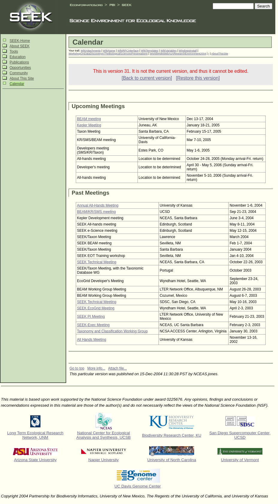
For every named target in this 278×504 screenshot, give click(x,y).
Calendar (17, 84)
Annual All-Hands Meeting (97, 205)
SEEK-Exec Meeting (93, 325)
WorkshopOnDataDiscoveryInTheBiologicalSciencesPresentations (108, 53)
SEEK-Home (20, 41)
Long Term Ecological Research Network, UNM (35, 435)
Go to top (77, 368)
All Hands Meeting (91, 339)
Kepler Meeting (89, 125)
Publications (19, 62)
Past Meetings (90, 193)
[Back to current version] (147, 78)
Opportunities (20, 68)
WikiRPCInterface (128, 50)
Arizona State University (35, 460)
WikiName (109, 50)
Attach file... (117, 368)
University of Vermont (240, 460)
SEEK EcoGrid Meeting (95, 308)
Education (17, 57)
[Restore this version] (198, 78)
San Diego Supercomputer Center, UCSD (240, 435)
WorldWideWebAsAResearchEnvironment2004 (178, 53)
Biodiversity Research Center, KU (171, 435)
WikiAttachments (91, 50)
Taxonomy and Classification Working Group (112, 331)
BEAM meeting (89, 119)
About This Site (22, 78)
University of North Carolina (171, 460)
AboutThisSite (219, 53)
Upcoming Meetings (98, 106)
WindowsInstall (188, 50)
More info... (96, 368)
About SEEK (20, 46)
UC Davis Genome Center (137, 486)
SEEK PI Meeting (91, 316)
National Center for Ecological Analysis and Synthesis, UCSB (103, 435)
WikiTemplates (149, 50)
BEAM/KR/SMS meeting (96, 212)
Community (19, 73)
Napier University (103, 460)
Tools (14, 51)
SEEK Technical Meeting (96, 262)
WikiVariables (169, 50)
